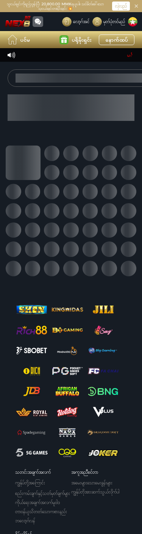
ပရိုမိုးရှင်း (75, 39)
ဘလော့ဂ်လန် (25, 520)
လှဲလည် (121, 6)
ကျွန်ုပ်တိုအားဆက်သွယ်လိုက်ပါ (95, 492)
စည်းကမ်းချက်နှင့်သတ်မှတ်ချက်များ (42, 493)
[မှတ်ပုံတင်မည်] (108, 22)
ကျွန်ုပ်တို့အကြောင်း (30, 482)
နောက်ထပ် (116, 39)
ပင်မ (19, 39)
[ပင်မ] (18, 21)
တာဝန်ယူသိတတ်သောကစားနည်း (41, 511)
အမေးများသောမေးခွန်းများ (91, 482)
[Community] (38, 21)
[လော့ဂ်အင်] (75, 22)
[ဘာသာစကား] (132, 22)
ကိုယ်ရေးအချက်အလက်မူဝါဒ (37, 502)
